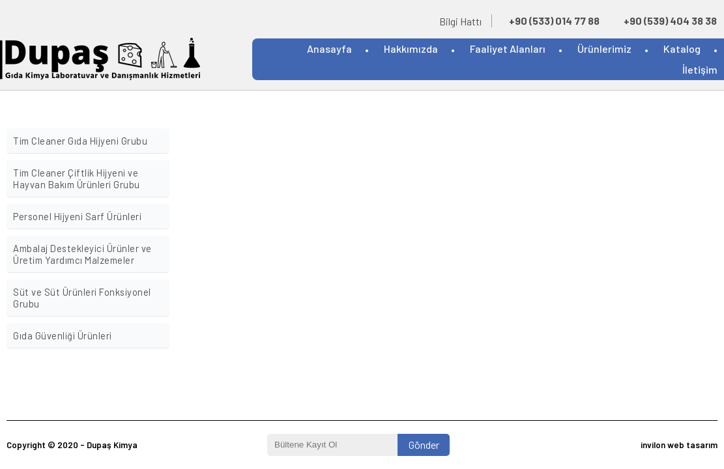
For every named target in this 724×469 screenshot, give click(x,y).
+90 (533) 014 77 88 (554, 20)
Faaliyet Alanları (507, 48)
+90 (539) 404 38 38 (670, 20)
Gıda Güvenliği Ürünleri (62, 335)
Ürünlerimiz (604, 48)
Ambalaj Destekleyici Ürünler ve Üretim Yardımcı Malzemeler (82, 254)
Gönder (424, 444)
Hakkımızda (411, 48)
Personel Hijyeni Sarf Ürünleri (77, 216)
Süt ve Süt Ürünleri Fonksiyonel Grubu (82, 297)
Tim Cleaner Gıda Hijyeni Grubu (80, 141)
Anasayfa (329, 48)
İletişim (699, 69)
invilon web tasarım (679, 445)
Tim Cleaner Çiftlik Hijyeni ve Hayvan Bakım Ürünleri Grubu (76, 178)
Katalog (682, 48)
